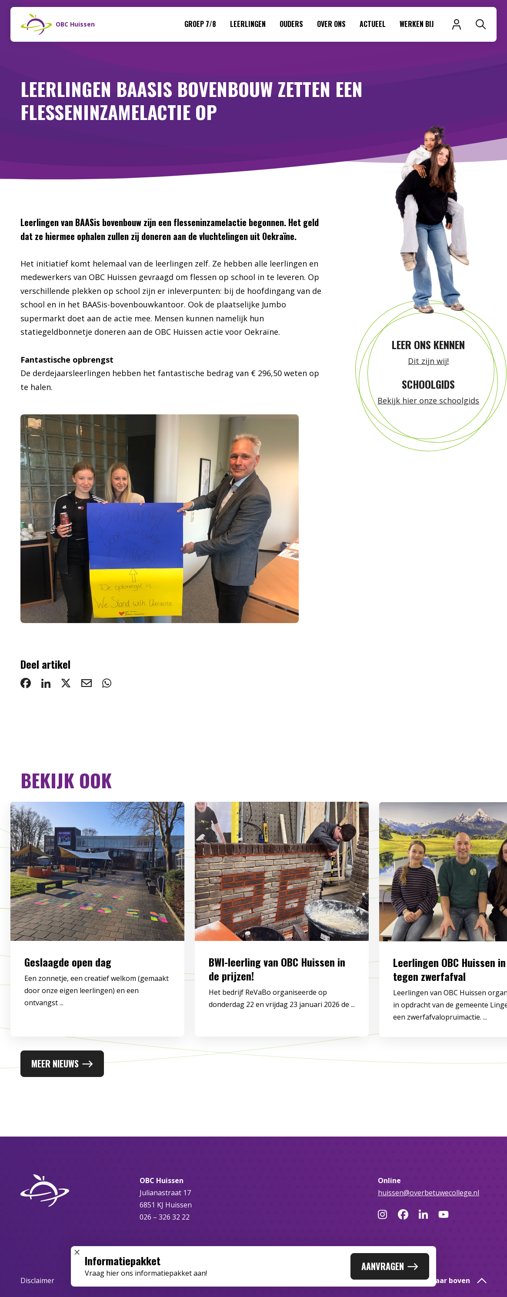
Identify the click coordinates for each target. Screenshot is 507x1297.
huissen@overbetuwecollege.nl (428, 1192)
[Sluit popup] (77, 1252)
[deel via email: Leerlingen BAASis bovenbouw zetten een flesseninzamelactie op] (86, 683)
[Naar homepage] (58, 24)
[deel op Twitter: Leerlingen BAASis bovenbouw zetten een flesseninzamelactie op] (66, 683)
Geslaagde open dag (67, 972)
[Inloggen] (456, 24)
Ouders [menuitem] (291, 24)
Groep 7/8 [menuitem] (200, 24)
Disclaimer (37, 1280)
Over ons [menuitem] (331, 24)
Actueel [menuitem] (373, 24)
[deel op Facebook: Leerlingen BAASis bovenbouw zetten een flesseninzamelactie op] (25, 683)
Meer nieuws (62, 1063)
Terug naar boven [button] (447, 1280)
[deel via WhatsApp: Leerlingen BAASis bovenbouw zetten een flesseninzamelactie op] (106, 683)
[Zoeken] (481, 24)
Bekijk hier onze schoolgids (428, 400)
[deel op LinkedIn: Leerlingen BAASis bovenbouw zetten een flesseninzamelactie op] (45, 683)
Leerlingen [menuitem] (248, 24)
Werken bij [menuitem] (417, 24)
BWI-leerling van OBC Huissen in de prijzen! (277, 979)
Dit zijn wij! (428, 361)
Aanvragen (389, 1266)
